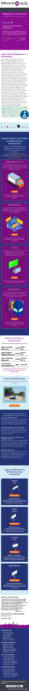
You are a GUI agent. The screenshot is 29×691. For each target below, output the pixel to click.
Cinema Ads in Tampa (9, 676)
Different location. (23, 39)
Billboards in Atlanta (8, 644)
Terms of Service (13, 689)
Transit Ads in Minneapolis (10, 661)
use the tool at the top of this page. (17, 157)
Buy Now (14, 191)
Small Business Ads (8, 634)
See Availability (14, 405)
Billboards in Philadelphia (9, 650)
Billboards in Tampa (8, 652)
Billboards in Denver (8, 646)
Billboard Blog (6, 637)
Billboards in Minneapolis (9, 649)
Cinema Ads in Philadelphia (10, 675)
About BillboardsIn (8, 632)
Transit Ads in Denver (9, 658)
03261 (9, 616)
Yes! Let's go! (9, 39)
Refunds (12, 640)
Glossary (9, 635)
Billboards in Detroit (8, 647)
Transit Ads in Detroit (8, 660)
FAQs (4, 635)
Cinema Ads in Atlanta (9, 669)
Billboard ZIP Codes (8, 638)
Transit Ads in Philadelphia (10, 662)
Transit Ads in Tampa (9, 664)
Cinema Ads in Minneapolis (10, 673)
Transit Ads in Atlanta (9, 657)
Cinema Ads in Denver (9, 670)
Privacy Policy (23, 689)
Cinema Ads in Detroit (9, 672)
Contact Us (6, 640)
